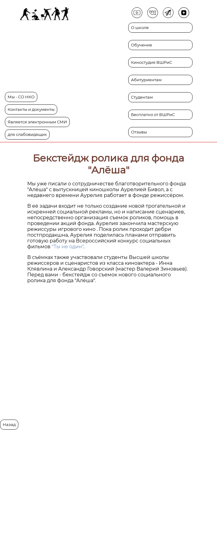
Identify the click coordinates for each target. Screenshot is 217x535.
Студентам (142, 97)
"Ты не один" (68, 246)
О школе (140, 27)
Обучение (141, 45)
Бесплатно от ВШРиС (153, 114)
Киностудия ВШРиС (151, 62)
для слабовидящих (27, 134)
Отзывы (139, 132)
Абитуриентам (146, 80)
